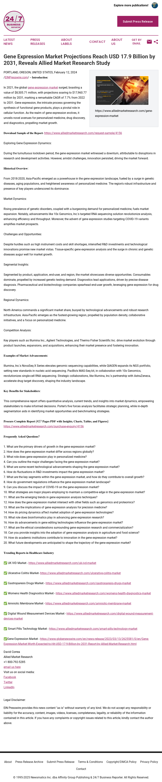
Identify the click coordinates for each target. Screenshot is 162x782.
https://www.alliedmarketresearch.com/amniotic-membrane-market (88, 603)
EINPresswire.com (16, 77)
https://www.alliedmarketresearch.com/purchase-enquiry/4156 (44, 426)
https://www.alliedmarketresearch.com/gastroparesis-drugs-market (88, 583)
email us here (12, 667)
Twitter (8, 682)
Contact (97, 42)
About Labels (66, 42)
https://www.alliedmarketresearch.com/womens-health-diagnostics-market (103, 593)
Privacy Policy (149, 762)
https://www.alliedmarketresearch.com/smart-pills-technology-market (93, 628)
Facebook (10, 677)
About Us (116, 42)
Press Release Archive (29, 762)
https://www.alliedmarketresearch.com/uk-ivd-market (62, 563)
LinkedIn (9, 687)
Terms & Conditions (90, 762)
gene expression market (43, 87)
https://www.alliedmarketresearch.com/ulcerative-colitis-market (80, 573)
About (8, 762)
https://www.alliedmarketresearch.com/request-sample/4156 (83, 133)
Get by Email (142, 41)
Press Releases (37, 42)
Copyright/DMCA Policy (121, 762)
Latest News (9, 42)
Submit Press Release (60, 762)
